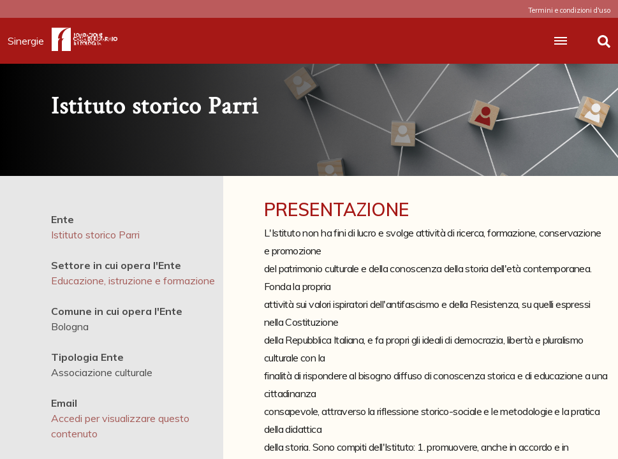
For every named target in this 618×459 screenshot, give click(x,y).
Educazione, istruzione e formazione (133, 280)
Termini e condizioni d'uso (569, 10)
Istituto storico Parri (95, 234)
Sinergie (30, 40)
